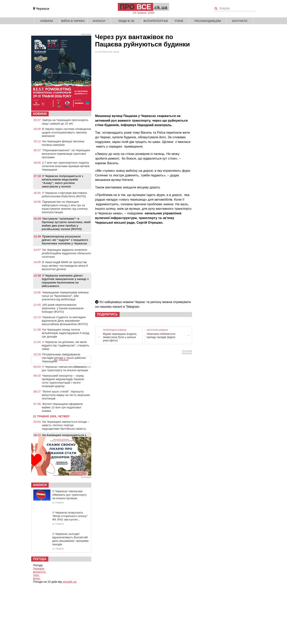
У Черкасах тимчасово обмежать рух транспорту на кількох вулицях (65, 368)
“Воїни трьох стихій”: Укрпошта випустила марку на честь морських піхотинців (66, 395)
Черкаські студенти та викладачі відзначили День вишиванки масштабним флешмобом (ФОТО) (65, 320)
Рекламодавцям (207, 20)
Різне (179, 20)
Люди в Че (126, 20)
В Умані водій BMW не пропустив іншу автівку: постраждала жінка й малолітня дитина (65, 265)
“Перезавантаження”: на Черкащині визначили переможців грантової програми (66, 154)
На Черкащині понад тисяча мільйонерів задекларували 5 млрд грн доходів (65, 333)
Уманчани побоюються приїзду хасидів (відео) (161, 335)
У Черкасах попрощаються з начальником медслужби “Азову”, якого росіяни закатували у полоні (62, 181)
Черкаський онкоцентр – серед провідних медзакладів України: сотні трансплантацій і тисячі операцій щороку (63, 381)
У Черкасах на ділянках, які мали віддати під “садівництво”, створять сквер (65, 345)
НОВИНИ (40, 113)
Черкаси (42, 8)
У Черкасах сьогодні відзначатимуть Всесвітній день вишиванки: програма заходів (70, 539)
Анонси (99, 20)
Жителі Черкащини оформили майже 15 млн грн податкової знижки (62, 407)
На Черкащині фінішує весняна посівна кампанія (63, 143)
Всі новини (61, 360)
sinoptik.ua (69, 581)
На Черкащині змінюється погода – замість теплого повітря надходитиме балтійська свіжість (65, 425)
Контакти (239, 20)
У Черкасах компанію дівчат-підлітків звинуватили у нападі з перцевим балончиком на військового (65, 281)
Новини (46, 20)
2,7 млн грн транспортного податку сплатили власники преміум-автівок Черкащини (66, 166)
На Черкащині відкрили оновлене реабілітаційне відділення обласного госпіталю (66, 253)
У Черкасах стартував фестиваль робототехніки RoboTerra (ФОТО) (64, 194)
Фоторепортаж (155, 20)
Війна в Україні (73, 20)
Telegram (132, 306)
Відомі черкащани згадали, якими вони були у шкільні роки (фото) (120, 337)
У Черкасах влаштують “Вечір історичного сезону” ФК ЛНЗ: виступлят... (70, 516)
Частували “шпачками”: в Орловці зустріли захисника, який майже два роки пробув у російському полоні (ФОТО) (66, 224)
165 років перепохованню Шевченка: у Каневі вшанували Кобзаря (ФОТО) (63, 308)
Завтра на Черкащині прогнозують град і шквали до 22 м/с (65, 121)
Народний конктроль (154, 125)
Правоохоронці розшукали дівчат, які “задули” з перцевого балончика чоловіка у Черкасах (65, 240)
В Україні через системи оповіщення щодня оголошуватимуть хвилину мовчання (66, 132)
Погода (39, 559)
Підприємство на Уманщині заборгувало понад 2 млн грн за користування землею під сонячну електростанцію (65, 207)
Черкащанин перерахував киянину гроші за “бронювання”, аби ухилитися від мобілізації (65, 296)
